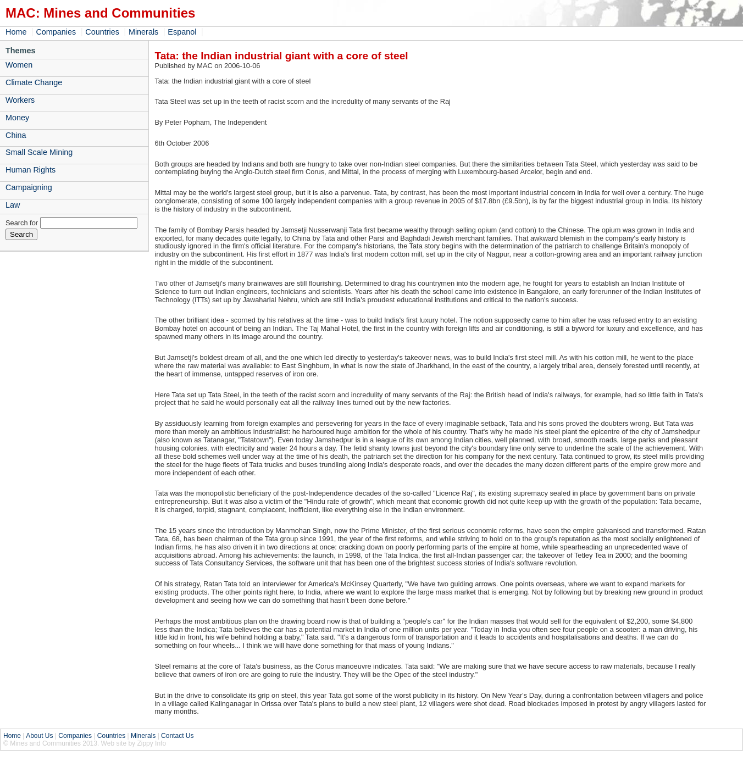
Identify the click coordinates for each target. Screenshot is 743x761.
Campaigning (28, 187)
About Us (39, 736)
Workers (20, 100)
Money (17, 117)
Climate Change (33, 82)
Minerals (143, 31)
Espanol (182, 31)
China (15, 135)
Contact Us (177, 736)
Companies (56, 31)
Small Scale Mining (39, 152)
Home (15, 31)
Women (18, 64)
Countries (102, 31)
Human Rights (30, 169)
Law (12, 205)
